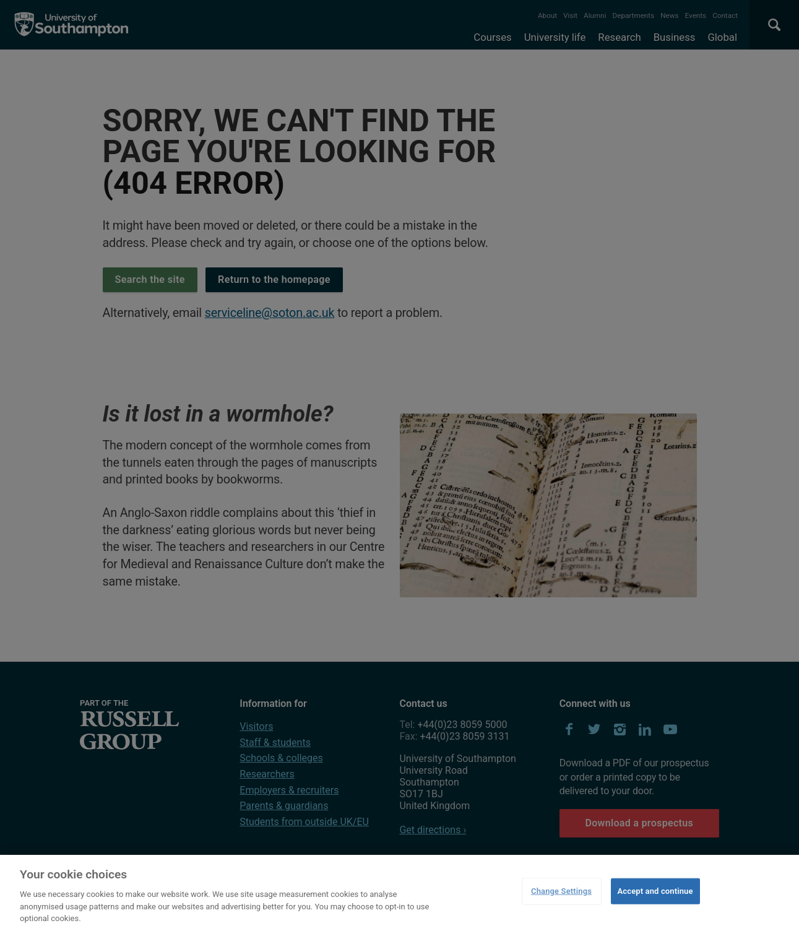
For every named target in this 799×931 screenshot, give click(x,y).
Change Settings (561, 891)
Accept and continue (655, 891)
